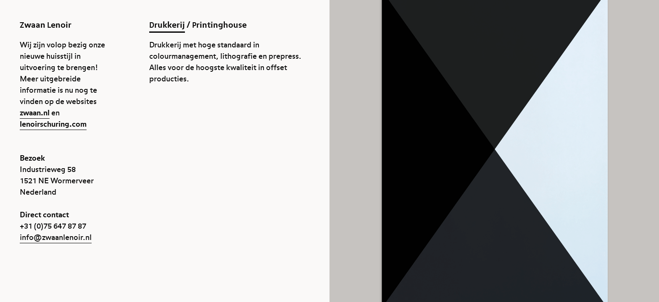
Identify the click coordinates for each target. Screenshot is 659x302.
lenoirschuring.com (53, 124)
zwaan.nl (35, 113)
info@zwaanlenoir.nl (56, 237)
